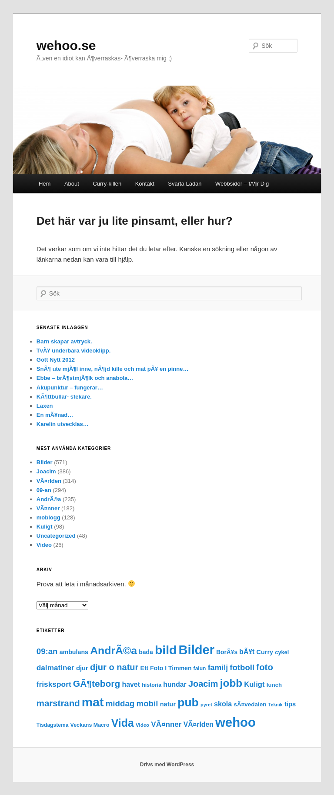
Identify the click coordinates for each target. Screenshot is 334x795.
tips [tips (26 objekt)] (290, 704)
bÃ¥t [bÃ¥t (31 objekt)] (246, 651)
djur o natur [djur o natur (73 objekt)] (114, 667)
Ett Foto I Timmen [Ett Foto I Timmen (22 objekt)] (166, 668)
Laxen (45, 405)
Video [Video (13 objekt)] (142, 725)
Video (44, 545)
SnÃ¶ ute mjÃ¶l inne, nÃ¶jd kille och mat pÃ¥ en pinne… (113, 369)
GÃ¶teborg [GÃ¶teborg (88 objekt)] (96, 684)
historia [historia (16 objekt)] (151, 685)
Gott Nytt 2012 (56, 359)
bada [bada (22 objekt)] (146, 652)
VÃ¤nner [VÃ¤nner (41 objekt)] (166, 724)
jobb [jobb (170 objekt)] (231, 683)
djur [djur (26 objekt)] (82, 668)
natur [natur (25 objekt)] (168, 704)
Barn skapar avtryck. (64, 341)
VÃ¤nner (48, 508)
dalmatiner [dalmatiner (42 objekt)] (55, 667)
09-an (44, 490)
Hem (44, 183)
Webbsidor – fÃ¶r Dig (242, 183)
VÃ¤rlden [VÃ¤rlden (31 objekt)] (199, 724)
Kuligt (45, 526)
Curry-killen (107, 183)
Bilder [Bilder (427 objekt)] (196, 650)
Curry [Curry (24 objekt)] (264, 652)
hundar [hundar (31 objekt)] (174, 684)
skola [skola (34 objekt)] (223, 704)
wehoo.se (66, 45)
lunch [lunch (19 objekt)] (274, 685)
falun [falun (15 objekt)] (200, 668)
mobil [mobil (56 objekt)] (147, 703)
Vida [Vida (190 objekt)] (122, 723)
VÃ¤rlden (49, 481)
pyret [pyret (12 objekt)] (206, 704)
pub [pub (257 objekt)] (188, 702)
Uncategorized (56, 535)
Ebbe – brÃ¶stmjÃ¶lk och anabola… (85, 378)
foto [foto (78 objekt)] (264, 667)
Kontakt (144, 183)
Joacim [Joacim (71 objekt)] (203, 684)
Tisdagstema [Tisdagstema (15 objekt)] (53, 725)
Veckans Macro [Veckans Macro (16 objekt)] (90, 725)
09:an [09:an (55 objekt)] (47, 651)
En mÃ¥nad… (55, 415)
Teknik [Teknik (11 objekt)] (275, 704)
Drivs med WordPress (167, 765)
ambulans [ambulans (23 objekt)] (74, 652)
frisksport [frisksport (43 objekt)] (54, 684)
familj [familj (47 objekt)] (218, 667)
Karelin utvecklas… (63, 424)
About (71, 183)
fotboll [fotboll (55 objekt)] (242, 667)
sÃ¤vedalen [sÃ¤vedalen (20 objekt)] (250, 704)
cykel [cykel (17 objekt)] (282, 652)
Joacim (46, 471)
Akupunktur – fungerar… (70, 387)
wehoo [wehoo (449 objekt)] (235, 722)
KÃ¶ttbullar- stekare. (64, 396)
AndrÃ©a (49, 499)
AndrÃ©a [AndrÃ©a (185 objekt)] (113, 650)
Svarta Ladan (184, 183)
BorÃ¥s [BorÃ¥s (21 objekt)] (226, 652)
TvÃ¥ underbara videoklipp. (74, 350)
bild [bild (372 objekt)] (166, 650)
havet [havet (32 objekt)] (131, 684)
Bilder (45, 462)
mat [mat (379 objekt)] (93, 702)
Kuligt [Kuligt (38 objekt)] (254, 684)
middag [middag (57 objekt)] (120, 703)
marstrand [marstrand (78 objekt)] (58, 703)
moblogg (48, 517)
